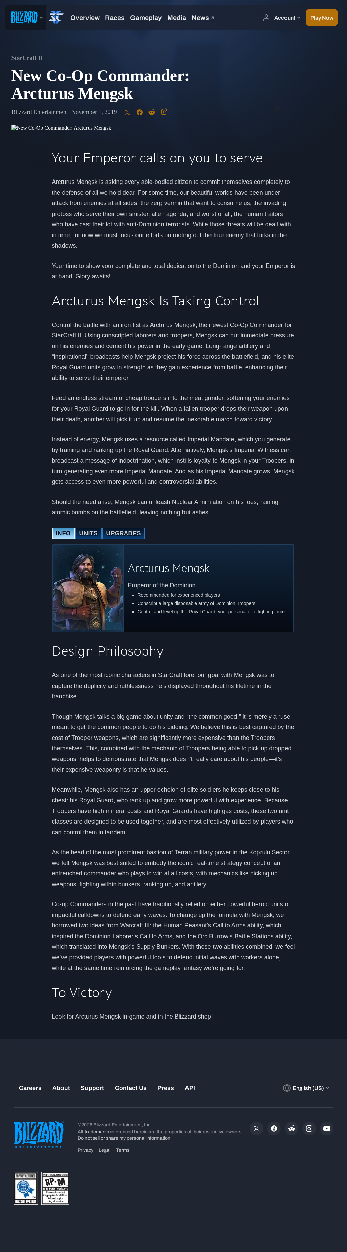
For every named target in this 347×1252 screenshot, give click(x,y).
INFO (63, 533)
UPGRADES (123, 533)
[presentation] (25, 17)
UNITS (88, 533)
